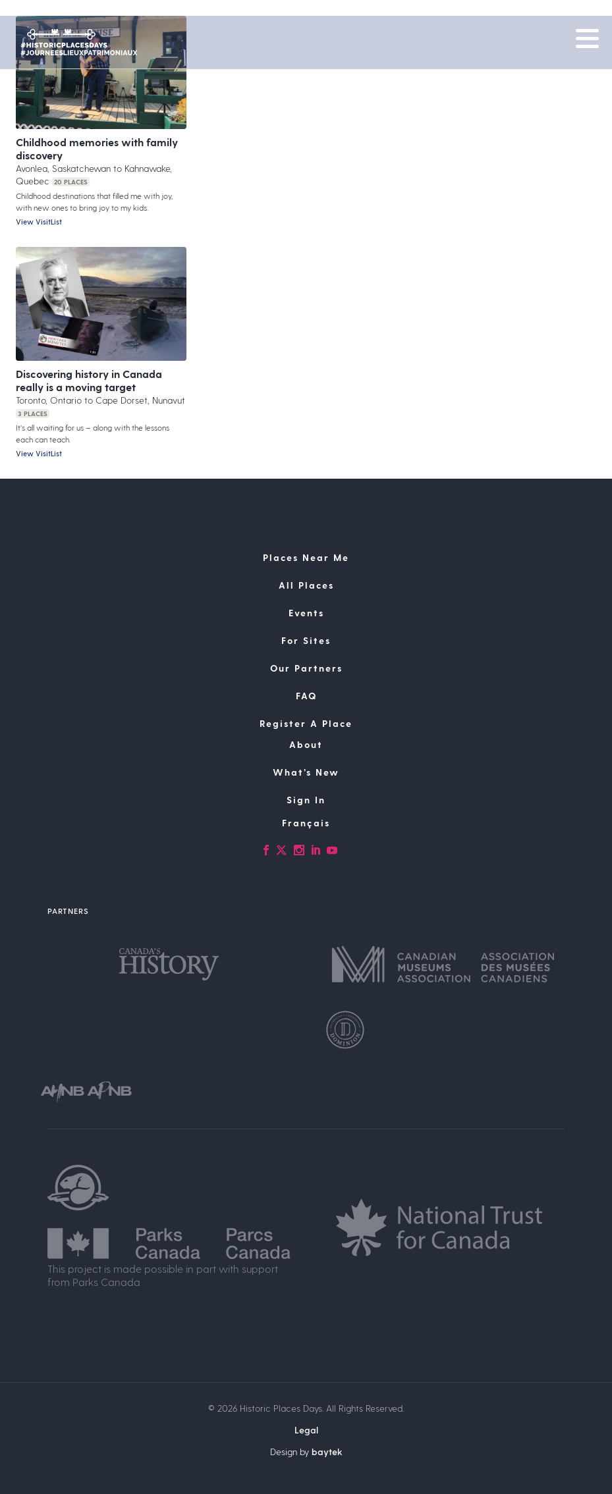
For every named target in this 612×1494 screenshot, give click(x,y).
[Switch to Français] (306, 823)
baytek (327, 1451)
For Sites (306, 640)
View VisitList (39, 221)
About (306, 744)
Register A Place (306, 723)
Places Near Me (306, 557)
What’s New (306, 772)
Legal (306, 1429)
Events (306, 612)
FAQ (306, 695)
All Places (306, 585)
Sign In (306, 799)
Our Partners (306, 668)
